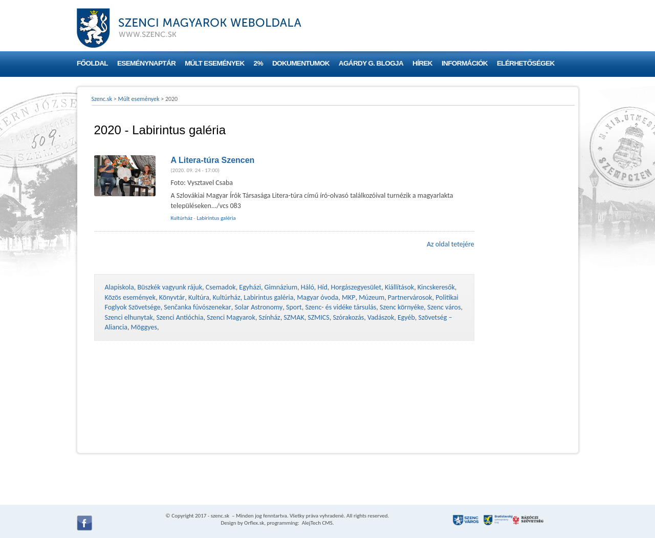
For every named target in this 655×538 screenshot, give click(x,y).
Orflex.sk (254, 523)
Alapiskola (119, 287)
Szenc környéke (402, 307)
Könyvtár (172, 297)
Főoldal (92, 63)
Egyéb (406, 317)
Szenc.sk (102, 98)
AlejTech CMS (316, 523)
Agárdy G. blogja (371, 63)
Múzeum (371, 297)
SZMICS (318, 317)
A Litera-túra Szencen (213, 160)
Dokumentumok (301, 63)
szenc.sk (220, 515)
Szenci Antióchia (179, 317)
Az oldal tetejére (450, 244)
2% (258, 63)
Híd (323, 287)
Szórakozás (348, 317)
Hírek (422, 63)
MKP (348, 297)
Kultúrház (182, 218)
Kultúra (198, 297)
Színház (269, 317)
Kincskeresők (436, 287)
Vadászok (380, 317)
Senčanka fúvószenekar (197, 307)
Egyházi (250, 287)
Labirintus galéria (215, 218)
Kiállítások (399, 287)
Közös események (130, 297)
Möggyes (144, 327)
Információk (465, 63)
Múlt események (214, 63)
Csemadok (221, 287)
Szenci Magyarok (231, 317)
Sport (294, 307)
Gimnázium (281, 287)
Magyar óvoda (317, 297)
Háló (307, 287)
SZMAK (293, 317)
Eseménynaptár (146, 63)
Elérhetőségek (526, 63)
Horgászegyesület (356, 287)
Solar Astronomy (258, 307)
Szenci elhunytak (129, 317)
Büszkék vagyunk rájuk (169, 287)
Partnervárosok (410, 297)
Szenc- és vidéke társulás (340, 307)
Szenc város (444, 307)
